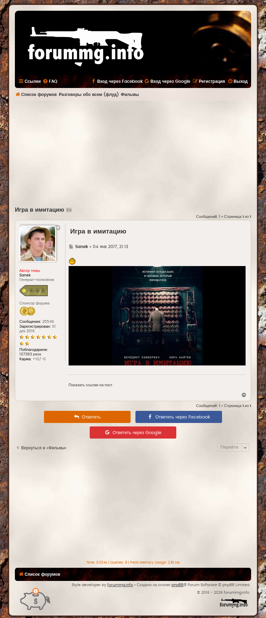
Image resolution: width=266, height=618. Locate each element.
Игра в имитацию (39, 210)
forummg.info (120, 585)
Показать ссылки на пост (91, 385)
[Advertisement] (140, 152)
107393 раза (30, 354)
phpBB (177, 585)
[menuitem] (50, 81)
